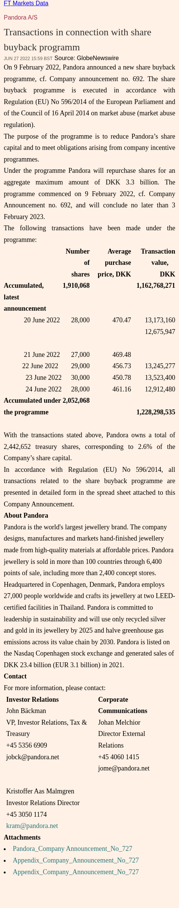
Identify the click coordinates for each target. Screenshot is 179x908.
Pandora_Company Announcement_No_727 (72, 848)
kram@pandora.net (32, 825)
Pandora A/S (21, 17)
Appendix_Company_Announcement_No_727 (76, 860)
